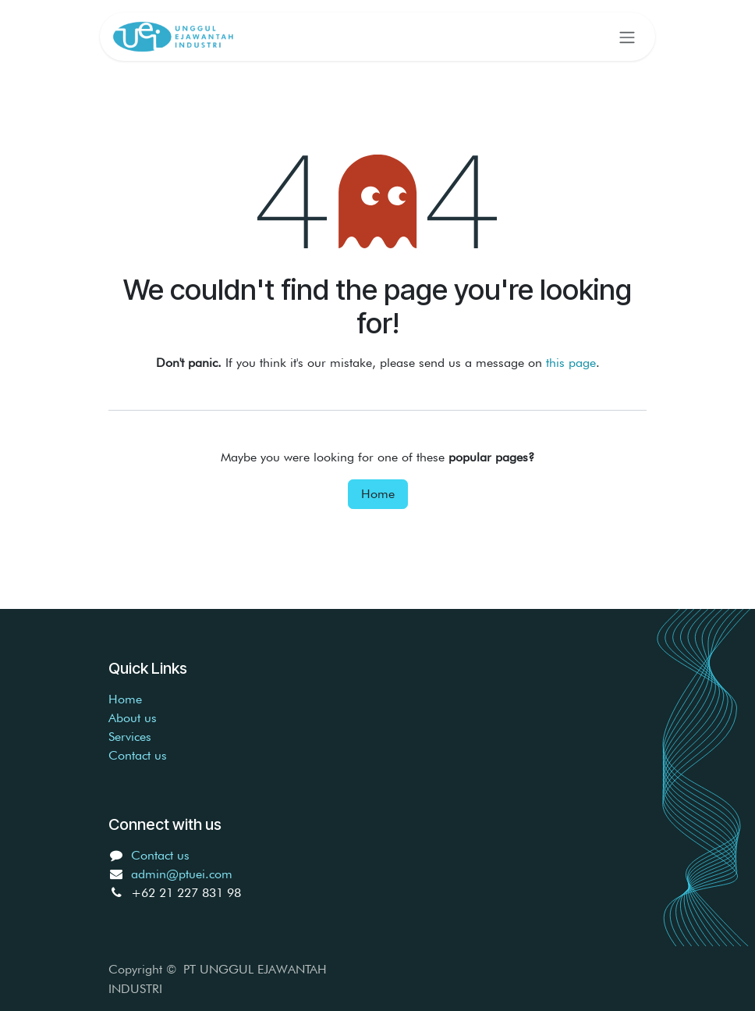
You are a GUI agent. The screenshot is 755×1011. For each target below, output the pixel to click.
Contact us (137, 755)
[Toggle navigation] (627, 36)
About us (132, 717)
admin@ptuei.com (181, 874)
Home (378, 493)
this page (571, 362)
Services (129, 736)
